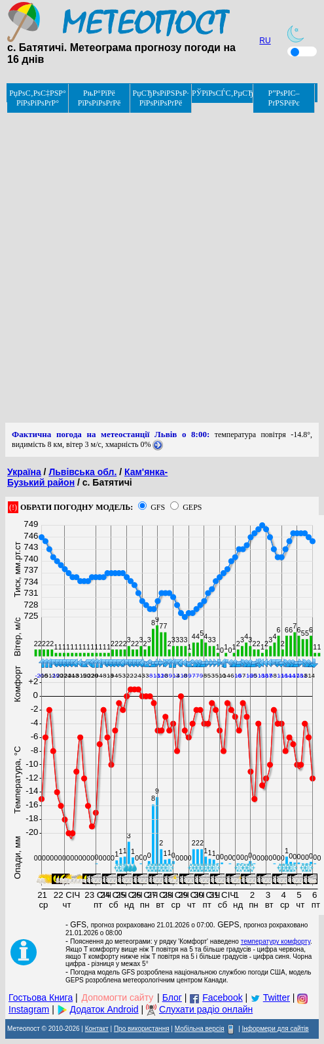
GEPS (192, 507)
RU (264, 40)
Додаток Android (104, 1009)
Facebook (222, 997)
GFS (158, 507)
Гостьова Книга (41, 997)
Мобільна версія (200, 1028)
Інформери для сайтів (275, 1028)
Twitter (276, 997)
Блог (172, 997)
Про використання (142, 1028)
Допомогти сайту (118, 997)
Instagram (29, 1009)
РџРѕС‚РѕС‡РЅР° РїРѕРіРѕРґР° (37, 97)
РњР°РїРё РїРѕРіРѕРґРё (99, 97)
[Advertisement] (159, 263)
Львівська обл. (82, 472)
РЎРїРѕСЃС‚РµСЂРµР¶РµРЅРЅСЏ (222, 93)
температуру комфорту (275, 941)
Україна (24, 472)
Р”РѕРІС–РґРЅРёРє (283, 97)
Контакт (97, 1028)
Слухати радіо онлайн (206, 1009)
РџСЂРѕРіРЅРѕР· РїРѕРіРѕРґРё (161, 97)
